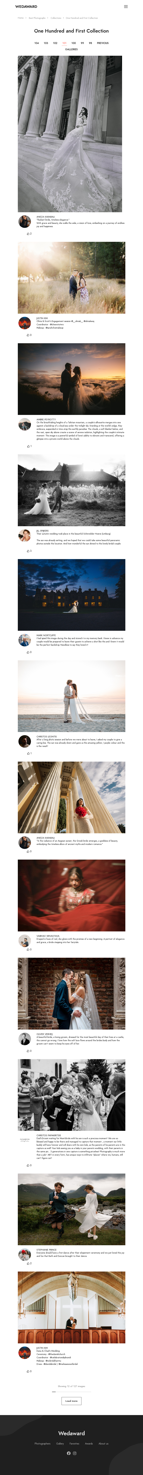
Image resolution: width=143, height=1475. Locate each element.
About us (103, 1443)
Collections (56, 18)
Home (21, 17)
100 (73, 43)
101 (64, 43)
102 (55, 43)
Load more (71, 1401)
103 (46, 43)
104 (36, 43)
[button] (29, 233)
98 (90, 43)
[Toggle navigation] (126, 6)
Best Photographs (37, 18)
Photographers (42, 1443)
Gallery (60, 1443)
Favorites (74, 1443)
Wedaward (26, 6)
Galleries (71, 49)
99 (82, 43)
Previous (103, 43)
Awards (89, 1443)
